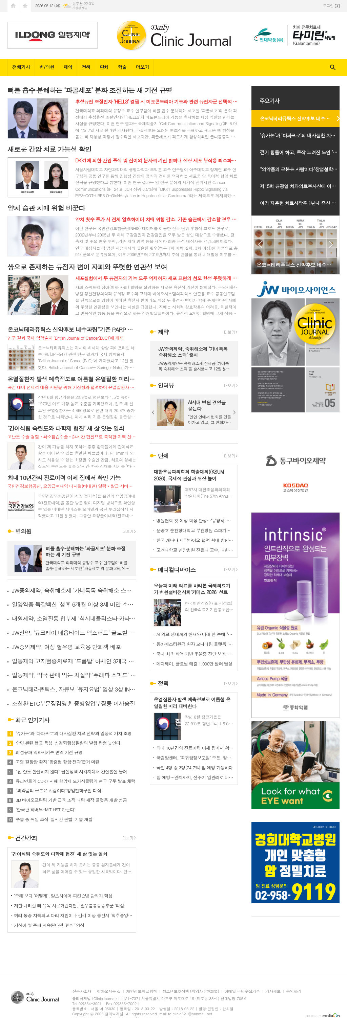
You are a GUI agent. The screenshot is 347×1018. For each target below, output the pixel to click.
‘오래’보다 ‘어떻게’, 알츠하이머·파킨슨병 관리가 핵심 (63, 895)
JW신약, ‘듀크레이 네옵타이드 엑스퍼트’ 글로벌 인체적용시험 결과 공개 (74, 633)
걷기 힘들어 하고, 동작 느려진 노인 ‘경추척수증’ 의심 (303, 152)
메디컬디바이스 (177, 570)
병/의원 (46, 67)
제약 (67, 67)
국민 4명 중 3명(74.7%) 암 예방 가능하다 (194, 767)
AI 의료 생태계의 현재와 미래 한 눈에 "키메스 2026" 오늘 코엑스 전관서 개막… (195, 634)
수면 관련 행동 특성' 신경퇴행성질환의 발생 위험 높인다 (68, 743)
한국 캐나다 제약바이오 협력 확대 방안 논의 (195, 540)
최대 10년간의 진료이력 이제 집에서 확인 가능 (195, 748)
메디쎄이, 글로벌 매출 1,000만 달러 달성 (194, 663)
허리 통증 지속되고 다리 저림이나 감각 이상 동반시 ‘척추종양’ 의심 (73, 915)
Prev (153, 412)
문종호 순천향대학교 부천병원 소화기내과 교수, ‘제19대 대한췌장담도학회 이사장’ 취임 (195, 530)
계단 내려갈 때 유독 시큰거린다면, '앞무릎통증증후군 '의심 (69, 905)
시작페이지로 (13, 6)
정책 (85, 67)
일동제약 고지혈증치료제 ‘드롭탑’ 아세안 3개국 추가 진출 (74, 661)
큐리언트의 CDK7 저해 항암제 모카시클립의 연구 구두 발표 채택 (76, 781)
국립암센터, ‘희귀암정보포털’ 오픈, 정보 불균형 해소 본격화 (195, 757)
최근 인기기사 (32, 720)
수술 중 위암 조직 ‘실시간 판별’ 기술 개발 (54, 819)
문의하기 (293, 991)
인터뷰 (166, 385)
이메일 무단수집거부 (242, 991)
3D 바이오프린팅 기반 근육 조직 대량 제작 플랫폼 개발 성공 (71, 800)
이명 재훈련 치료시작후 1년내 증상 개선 (300, 203)
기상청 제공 (79, 8)
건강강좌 (26, 838)
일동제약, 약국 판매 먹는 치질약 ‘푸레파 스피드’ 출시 (74, 675)
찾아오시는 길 (109, 991)
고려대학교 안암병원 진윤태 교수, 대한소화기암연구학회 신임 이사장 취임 (195, 550)
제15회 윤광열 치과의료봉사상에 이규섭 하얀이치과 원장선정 (303, 186)
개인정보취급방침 (141, 991)
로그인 (328, 5)
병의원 (23, 531)
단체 (104, 67)
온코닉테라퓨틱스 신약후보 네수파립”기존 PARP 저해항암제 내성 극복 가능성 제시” (303, 118)
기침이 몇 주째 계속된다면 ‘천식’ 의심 (49, 925)
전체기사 (21, 67)
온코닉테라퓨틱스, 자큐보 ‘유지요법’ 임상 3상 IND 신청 (74, 689)
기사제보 (273, 991)
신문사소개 (81, 991)
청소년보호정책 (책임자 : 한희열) (190, 991)
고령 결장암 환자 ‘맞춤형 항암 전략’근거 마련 (57, 762)
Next (234, 412)
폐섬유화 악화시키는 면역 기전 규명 (49, 752)
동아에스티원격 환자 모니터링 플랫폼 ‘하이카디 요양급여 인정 (195, 644)
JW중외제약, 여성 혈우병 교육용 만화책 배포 (66, 647)
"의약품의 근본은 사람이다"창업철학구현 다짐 (58, 791)
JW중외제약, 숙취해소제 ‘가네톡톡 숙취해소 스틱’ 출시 (74, 590)
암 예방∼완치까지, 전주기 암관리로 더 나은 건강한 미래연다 (195, 777)
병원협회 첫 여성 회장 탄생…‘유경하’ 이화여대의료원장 (195, 520)
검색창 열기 (333, 67)
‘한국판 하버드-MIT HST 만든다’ (45, 810)
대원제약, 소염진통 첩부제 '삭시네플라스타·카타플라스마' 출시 (74, 619)
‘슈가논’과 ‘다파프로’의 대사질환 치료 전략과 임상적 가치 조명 (74, 733)
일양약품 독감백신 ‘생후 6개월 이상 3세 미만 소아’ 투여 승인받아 (74, 604)
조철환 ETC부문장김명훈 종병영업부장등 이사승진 (73, 703)
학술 (122, 67)
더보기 (142, 67)
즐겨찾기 (25, 6)
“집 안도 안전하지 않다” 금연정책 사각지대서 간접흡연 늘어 (71, 772)
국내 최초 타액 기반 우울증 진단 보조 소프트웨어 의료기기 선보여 (195, 654)
